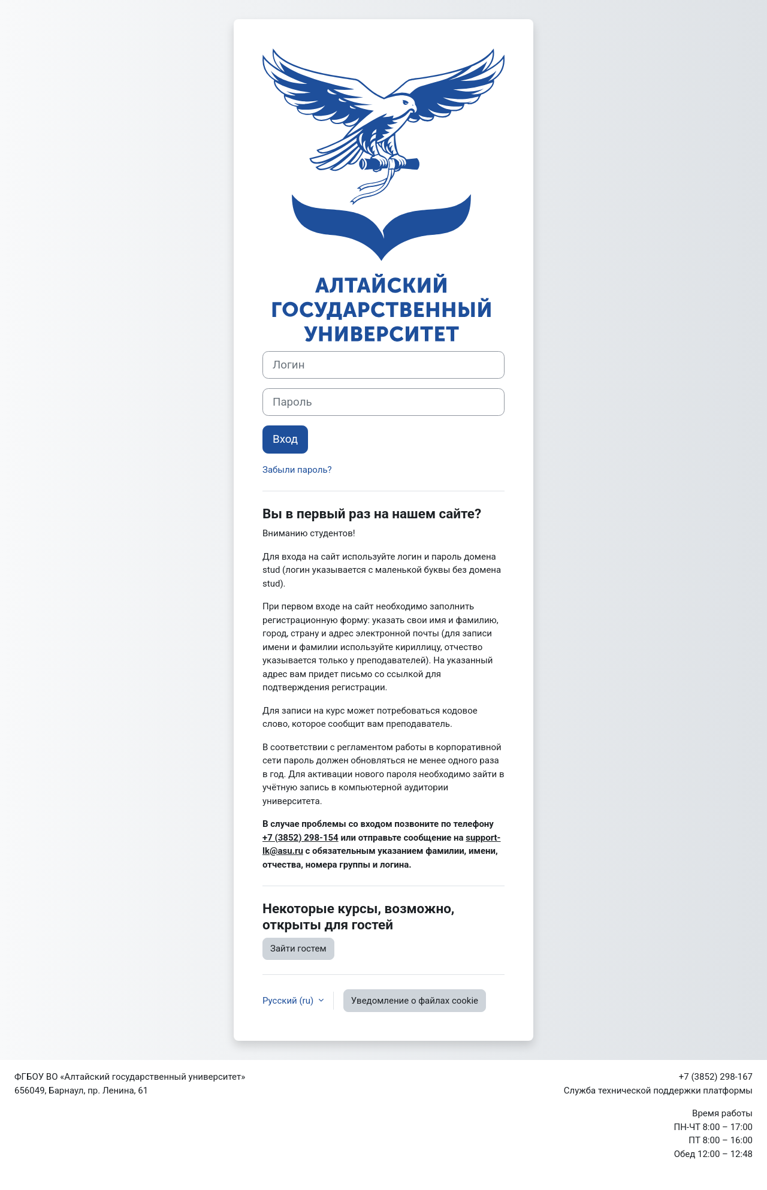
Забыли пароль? (297, 469)
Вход (285, 439)
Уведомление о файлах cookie (414, 1000)
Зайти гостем (298, 948)
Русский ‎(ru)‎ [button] (289, 1000)
